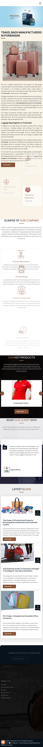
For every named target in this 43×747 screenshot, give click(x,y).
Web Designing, (24, 743)
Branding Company (7, 745)
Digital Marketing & (34, 743)
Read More (8, 165)
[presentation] (2, 393)
